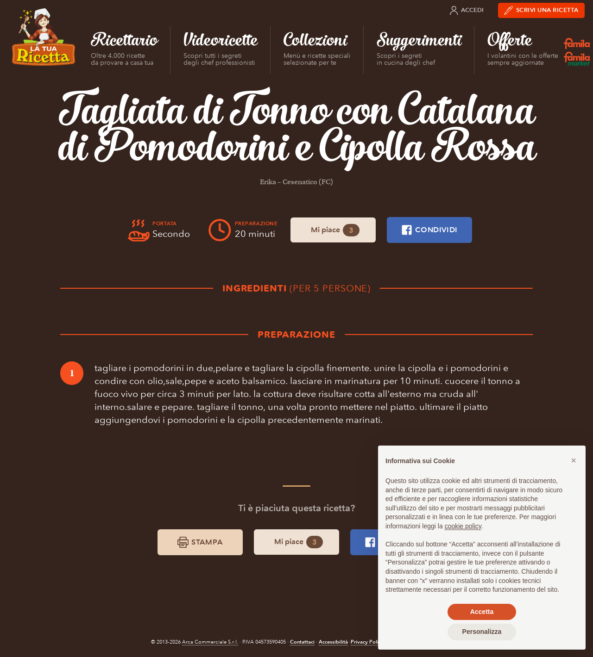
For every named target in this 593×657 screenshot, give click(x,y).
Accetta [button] (482, 611)
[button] (573, 460)
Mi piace (335, 230)
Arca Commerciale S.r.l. (210, 642)
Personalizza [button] (482, 631)
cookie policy (463, 526)
